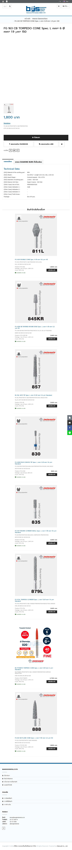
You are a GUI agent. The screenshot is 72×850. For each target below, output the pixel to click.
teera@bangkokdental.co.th (17, 817)
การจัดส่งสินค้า (8, 798)
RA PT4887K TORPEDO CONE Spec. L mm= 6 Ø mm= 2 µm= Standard (34, 669)
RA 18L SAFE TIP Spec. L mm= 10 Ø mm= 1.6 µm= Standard (33, 395)
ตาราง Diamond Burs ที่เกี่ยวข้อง (28, 162)
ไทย (66, 1)
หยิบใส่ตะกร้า (51, 270)
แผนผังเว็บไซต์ (8, 785)
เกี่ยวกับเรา (7, 775)
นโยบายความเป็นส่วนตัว (10, 781)
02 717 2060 (13, 821)
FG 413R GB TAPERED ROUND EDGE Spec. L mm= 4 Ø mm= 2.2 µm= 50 (35, 327)
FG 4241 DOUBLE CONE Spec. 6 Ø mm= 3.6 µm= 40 (31, 260)
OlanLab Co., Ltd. (62, 846)
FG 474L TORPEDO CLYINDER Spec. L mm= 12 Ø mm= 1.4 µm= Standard (34, 600)
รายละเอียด (8, 161)
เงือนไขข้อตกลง (8, 778)
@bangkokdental (14, 823)
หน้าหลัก (27, 18)
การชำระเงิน (7, 804)
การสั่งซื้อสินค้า (8, 801)
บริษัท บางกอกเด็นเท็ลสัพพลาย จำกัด (25, 846)
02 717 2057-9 (14, 819)
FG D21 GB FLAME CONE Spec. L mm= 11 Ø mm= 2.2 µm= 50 (34, 738)
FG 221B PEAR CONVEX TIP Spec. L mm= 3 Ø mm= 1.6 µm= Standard (33, 463)
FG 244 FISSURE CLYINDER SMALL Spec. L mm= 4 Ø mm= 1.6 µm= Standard (35, 531)
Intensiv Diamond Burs (39, 18)
